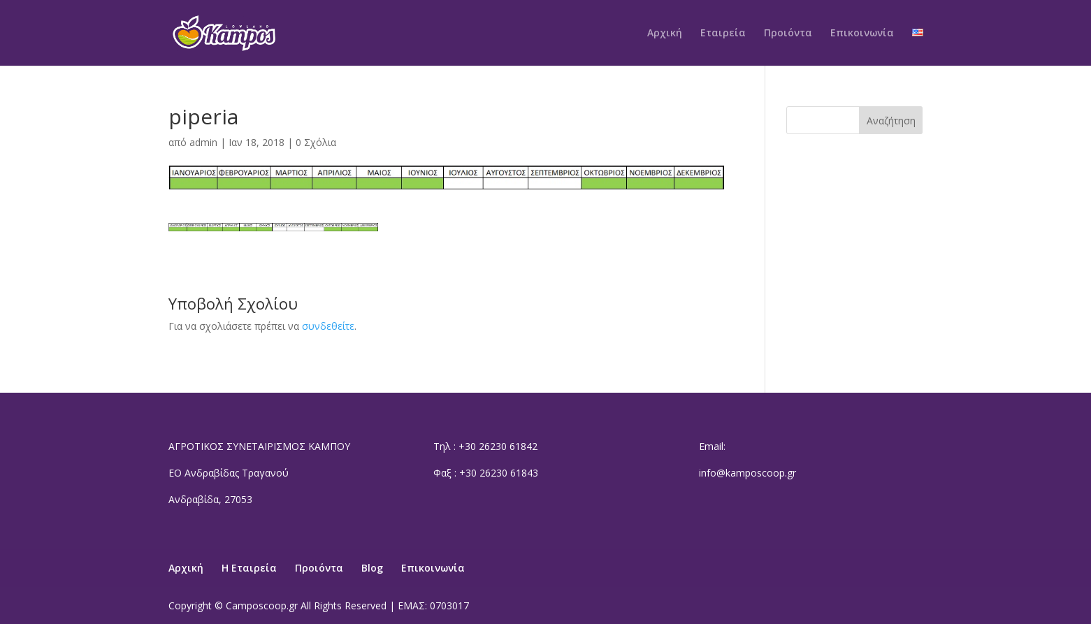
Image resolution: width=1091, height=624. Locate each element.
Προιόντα (788, 33)
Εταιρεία (723, 33)
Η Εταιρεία (249, 567)
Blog (372, 567)
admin (203, 142)
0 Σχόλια (316, 142)
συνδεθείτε (328, 326)
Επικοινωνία (862, 33)
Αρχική (664, 33)
